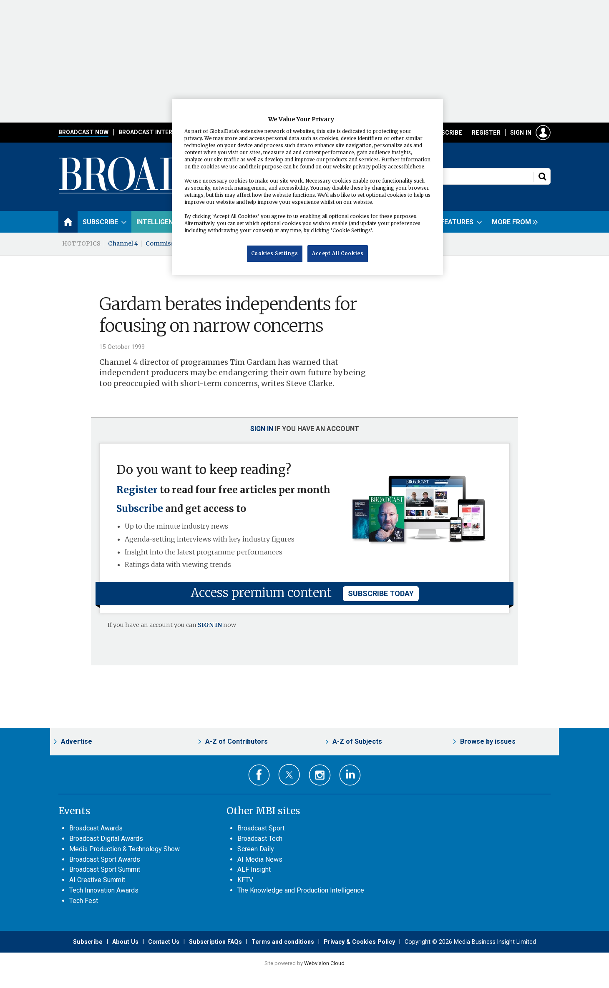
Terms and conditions (283, 941)
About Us (125, 941)
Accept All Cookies (337, 253)
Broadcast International (159, 132)
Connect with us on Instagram (320, 775)
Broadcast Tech (259, 839)
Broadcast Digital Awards (106, 839)
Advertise (76, 741)
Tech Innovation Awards (103, 890)
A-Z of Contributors (236, 741)
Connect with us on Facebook (259, 775)
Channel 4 (123, 243)
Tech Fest (83, 901)
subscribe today (381, 593)
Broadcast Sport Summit (104, 869)
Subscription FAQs (215, 941)
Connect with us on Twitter (289, 774)
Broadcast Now (83, 132)
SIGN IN (210, 625)
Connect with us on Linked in (350, 775)
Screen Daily (255, 849)
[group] (513, 222)
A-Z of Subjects (357, 741)
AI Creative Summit (97, 880)
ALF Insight (254, 869)
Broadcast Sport (260, 828)
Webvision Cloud (324, 963)
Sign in (520, 132)
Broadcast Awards (96, 828)
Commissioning (170, 243)
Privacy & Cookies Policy (359, 941)
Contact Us (163, 941)
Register (486, 132)
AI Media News (259, 859)
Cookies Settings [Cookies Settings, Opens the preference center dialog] (274, 253)
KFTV (245, 880)
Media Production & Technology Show (124, 849)
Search (542, 176)
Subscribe (446, 132)
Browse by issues (488, 741)
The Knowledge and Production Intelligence (300, 890)
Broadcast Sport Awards (104, 859)
